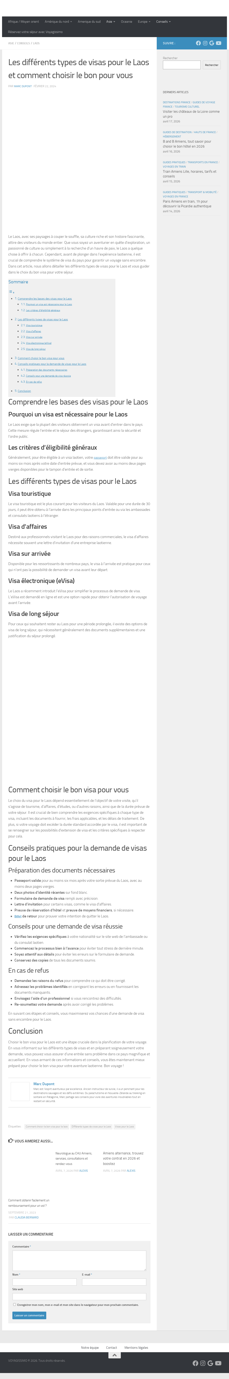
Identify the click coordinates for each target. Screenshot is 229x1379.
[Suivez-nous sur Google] (211, 43)
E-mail (87, 1280)
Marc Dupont (23, 86)
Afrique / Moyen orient (23, 21)
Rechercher (170, 58)
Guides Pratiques (174, 162)
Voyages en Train (174, 166)
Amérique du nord (57, 21)
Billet (18, 917)
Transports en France (203, 162)
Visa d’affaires (35, 331)
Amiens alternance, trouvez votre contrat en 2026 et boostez (123, 1159)
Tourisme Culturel (187, 106)
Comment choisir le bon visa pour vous (45, 358)
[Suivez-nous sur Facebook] (198, 43)
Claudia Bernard (27, 1223)
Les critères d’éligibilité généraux (47, 310)
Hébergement (172, 136)
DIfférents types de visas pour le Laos (91, 1127)
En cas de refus (36, 382)
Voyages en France (175, 196)
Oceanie (126, 21)
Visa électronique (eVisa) (42, 343)
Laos (39, 43)
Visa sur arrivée (36, 337)
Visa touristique (36, 325)
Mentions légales (136, 1354)
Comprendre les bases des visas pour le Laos (48, 298)
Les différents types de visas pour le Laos (46, 319)
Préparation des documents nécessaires (52, 370)
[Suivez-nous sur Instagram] (205, 43)
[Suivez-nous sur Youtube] (218, 43)
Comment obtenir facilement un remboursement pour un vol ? (29, 1206)
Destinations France (176, 102)
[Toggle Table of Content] (11, 292)
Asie (109, 21)
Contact (111, 1354)
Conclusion (25, 391)
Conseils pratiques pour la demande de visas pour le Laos (57, 364)
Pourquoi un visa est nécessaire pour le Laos (54, 304)
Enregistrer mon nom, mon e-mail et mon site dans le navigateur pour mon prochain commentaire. (78, 1311)
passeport (101, 458)
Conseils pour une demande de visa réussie (54, 376)
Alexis (83, 1171)
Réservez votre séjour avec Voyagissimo (35, 32)
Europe (142, 21)
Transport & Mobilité (202, 192)
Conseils (162, 21)
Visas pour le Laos (124, 1127)
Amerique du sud (89, 21)
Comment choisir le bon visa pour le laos (47, 1127)
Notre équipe (90, 1354)
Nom (16, 1280)
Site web (17, 1295)
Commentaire (21, 1252)
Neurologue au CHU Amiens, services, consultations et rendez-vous (76, 1159)
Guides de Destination (177, 132)
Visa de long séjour (38, 349)
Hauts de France (205, 132)
